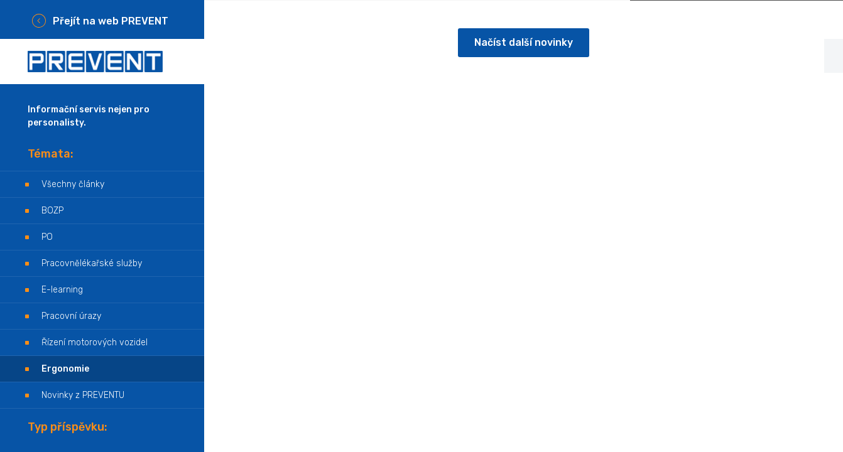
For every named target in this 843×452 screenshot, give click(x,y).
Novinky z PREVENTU (82, 395)
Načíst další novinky (523, 42)
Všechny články (72, 184)
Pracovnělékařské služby (91, 263)
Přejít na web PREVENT (110, 21)
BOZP (52, 210)
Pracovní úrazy (71, 316)
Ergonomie (65, 368)
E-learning (62, 289)
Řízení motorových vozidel (94, 342)
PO (47, 237)
